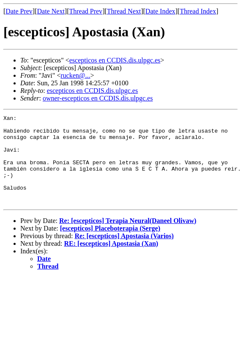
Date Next (51, 11)
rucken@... (75, 75)
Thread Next (124, 11)
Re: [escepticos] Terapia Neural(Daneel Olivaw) (127, 238)
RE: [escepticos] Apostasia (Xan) (111, 261)
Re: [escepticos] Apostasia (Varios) (123, 253)
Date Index (160, 11)
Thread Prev (85, 11)
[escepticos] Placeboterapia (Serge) (110, 246)
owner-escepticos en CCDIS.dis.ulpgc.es (98, 98)
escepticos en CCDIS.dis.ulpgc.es (115, 60)
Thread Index (198, 11)
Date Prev (19, 11)
